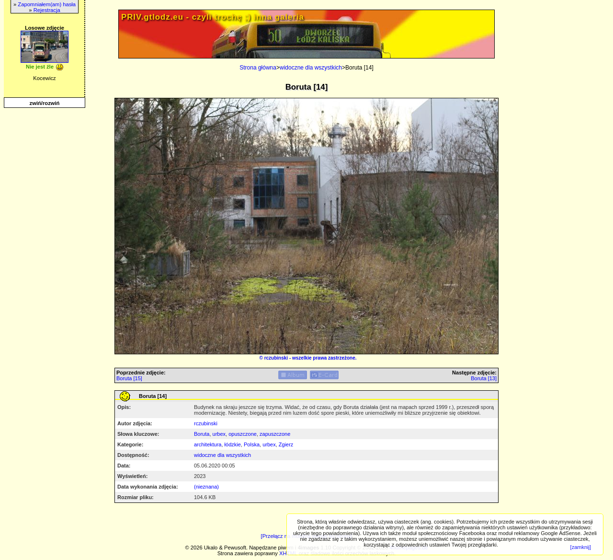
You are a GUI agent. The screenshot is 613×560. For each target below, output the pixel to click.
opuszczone (242, 434)
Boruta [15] (129, 378)
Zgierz (286, 444)
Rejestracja (47, 10)
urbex (219, 434)
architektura (207, 444)
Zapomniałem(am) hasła (47, 4)
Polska (252, 444)
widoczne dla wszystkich (311, 67)
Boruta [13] (484, 378)
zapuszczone (275, 434)
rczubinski (276, 358)
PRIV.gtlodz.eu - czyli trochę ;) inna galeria (212, 17)
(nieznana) (206, 487)
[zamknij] (580, 547)
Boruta (201, 434)
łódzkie (233, 444)
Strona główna (257, 67)
